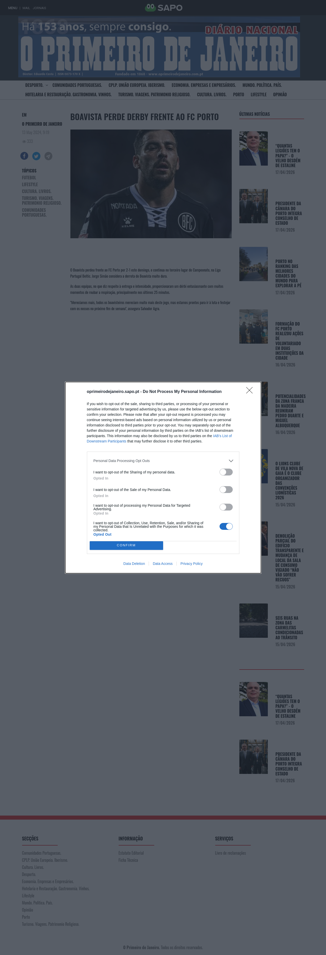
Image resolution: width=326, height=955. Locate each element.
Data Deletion (134, 564)
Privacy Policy (191, 564)
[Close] (251, 392)
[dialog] (163, 477)
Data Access (163, 564)
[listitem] (163, 461)
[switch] (226, 472)
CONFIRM (126, 545)
